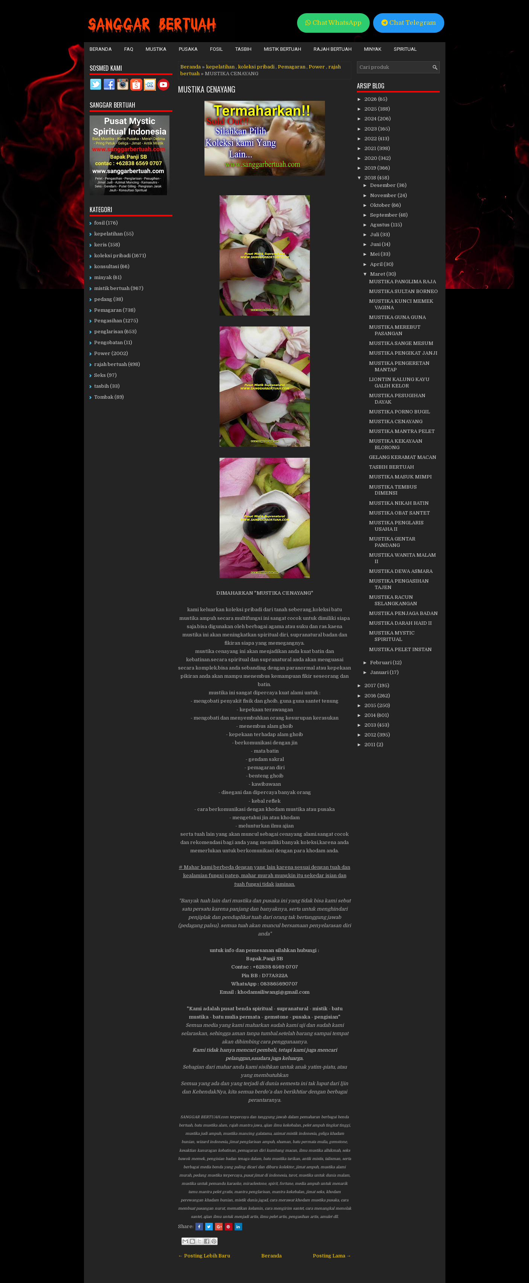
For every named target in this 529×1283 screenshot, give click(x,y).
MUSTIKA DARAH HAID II (400, 623)
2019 (370, 168)
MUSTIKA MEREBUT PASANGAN (395, 330)
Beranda (101, 49)
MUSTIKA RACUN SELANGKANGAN (393, 600)
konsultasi (106, 266)
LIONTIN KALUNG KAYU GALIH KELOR (399, 383)
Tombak (103, 397)
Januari (380, 672)
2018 (370, 178)
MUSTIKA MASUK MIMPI (400, 477)
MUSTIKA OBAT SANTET (399, 513)
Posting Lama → (332, 1256)
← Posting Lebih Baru (204, 1256)
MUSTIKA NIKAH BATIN (399, 503)
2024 (371, 118)
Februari (381, 662)
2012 (370, 735)
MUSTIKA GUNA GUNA (397, 317)
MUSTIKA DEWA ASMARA (401, 571)
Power (317, 67)
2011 (370, 744)
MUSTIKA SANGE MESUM (401, 343)
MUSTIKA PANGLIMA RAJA (402, 281)
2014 (370, 715)
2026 (371, 99)
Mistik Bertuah (282, 49)
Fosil (216, 49)
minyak (103, 277)
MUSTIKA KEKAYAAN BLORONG (395, 444)
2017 (370, 685)
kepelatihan (220, 67)
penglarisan (108, 331)
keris (100, 244)
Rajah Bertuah (333, 49)
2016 (370, 695)
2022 (371, 138)
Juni (376, 244)
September (384, 215)
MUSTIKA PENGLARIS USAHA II (396, 526)
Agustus (380, 225)
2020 (371, 158)
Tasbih (243, 49)
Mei (375, 254)
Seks (100, 375)
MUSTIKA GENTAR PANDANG (392, 542)
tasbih (101, 386)
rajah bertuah (110, 364)
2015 (370, 705)
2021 (370, 148)
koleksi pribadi (256, 67)
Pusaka (188, 49)
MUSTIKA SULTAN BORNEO (403, 291)
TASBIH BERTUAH (391, 467)
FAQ (128, 49)
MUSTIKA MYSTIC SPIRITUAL (392, 636)
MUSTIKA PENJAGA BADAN (403, 613)
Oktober (381, 205)
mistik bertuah (112, 288)
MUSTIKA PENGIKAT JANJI (403, 353)
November (384, 195)
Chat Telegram (408, 22)
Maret (378, 274)
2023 (371, 129)
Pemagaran (291, 67)
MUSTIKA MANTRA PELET (402, 431)
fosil (99, 223)
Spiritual (405, 49)
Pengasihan (108, 320)
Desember (383, 185)
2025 (371, 109)
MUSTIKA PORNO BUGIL (399, 412)
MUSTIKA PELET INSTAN (400, 649)
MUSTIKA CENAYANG (206, 89)
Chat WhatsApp (333, 22)
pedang (103, 299)
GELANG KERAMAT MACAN (402, 457)
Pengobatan (108, 342)
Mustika (156, 49)
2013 (370, 725)
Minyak (372, 49)
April (377, 264)
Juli (375, 234)
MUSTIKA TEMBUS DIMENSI (393, 490)
